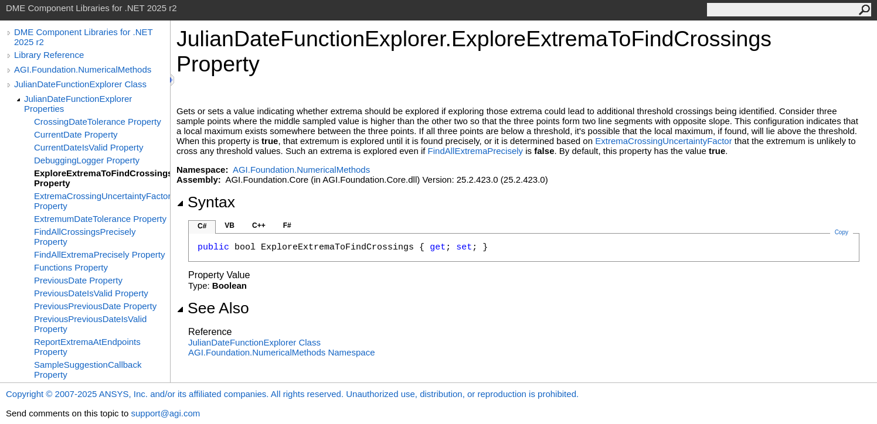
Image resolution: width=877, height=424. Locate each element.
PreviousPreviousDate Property (95, 306)
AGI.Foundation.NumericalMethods (82, 69)
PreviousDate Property (78, 280)
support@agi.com (165, 413)
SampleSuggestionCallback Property (87, 369)
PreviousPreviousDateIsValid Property (90, 324)
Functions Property (71, 267)
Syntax (205, 202)
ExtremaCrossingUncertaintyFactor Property (102, 201)
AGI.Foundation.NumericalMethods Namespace (281, 352)
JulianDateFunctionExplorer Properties (78, 104)
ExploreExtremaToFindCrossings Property (102, 178)
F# (287, 225)
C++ (259, 225)
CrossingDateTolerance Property (97, 121)
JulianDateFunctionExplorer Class (80, 84)
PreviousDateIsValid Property (91, 293)
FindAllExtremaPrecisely (476, 151)
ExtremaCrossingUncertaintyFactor (663, 141)
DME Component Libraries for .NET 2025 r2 (83, 37)
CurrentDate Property (76, 134)
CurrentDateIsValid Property (88, 147)
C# (202, 226)
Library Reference (49, 55)
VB (229, 225)
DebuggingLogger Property (87, 160)
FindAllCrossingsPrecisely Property (84, 237)
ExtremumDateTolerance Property (100, 219)
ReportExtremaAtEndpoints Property (87, 347)
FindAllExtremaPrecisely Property (99, 254)
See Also (212, 308)
